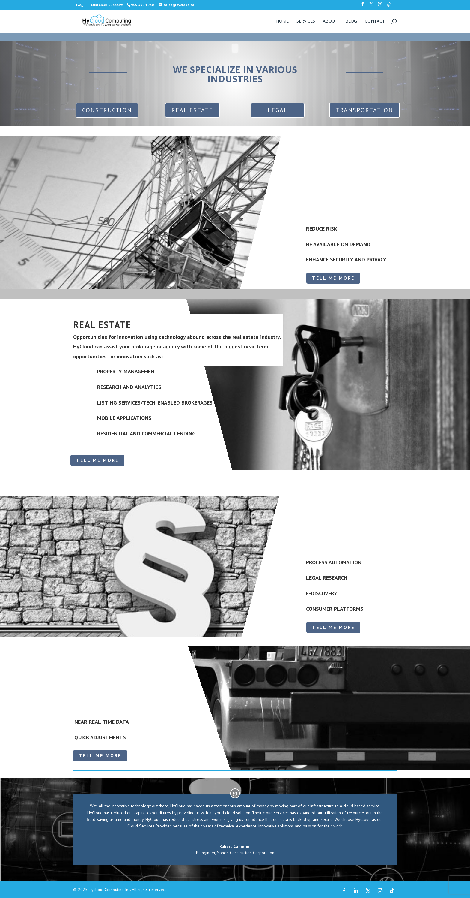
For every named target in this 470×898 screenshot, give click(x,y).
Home (282, 21)
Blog (351, 21)
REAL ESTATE (192, 110)
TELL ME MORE (333, 278)
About (330, 21)
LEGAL (278, 110)
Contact (375, 21)
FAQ (79, 4)
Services (305, 21)
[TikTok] (389, 6)
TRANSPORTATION (364, 110)
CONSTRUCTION (107, 110)
